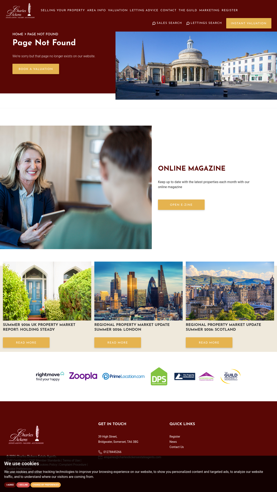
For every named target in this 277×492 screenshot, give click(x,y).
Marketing (209, 10)
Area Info (96, 10)
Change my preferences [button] (46, 485)
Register (230, 10)
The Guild (188, 10)
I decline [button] (23, 485)
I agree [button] (10, 485)
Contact (168, 10)
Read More (26, 342)
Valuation (118, 10)
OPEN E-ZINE (181, 205)
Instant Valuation (249, 23)
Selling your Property (63, 10)
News (173, 441)
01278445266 (109, 452)
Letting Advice (144, 10)
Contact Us (177, 447)
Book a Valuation (36, 69)
